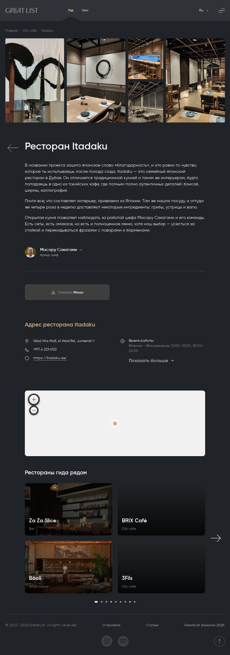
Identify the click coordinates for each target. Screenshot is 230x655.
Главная (11, 31)
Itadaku (47, 31)
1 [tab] (96, 602)
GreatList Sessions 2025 (204, 625)
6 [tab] (120, 602)
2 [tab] (101, 602)
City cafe (29, 31)
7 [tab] (125, 602)
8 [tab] (130, 602)
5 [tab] (115, 602)
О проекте (111, 625)
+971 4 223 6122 (45, 349)
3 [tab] (106, 602)
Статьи (152, 625)
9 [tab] (134, 602)
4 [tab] (111, 602)
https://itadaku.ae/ (50, 358)
